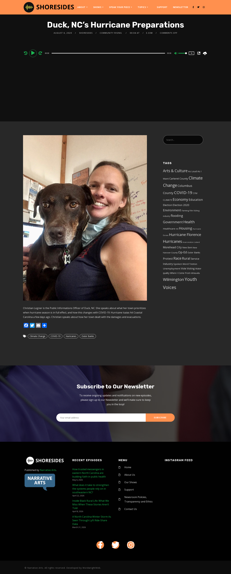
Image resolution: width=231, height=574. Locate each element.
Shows (97, 7)
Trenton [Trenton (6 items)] (193, 264)
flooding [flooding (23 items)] (177, 215)
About (81, 7)
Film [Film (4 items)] (191, 210)
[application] (108, 53)
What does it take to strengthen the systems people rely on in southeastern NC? (90, 488)
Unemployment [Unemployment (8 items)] (171, 268)
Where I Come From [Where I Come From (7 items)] (180, 273)
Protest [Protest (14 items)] (168, 258)
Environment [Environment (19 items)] (172, 210)
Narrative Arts (48, 470)
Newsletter (180, 7)
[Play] (33, 53)
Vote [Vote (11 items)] (183, 268)
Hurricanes (71, 336)
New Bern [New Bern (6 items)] (187, 247)
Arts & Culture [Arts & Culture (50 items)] (175, 170)
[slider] (108, 53)
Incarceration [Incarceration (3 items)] (188, 242)
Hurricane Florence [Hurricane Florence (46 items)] (185, 234)
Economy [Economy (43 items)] (180, 199)
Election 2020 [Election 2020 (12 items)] (181, 205)
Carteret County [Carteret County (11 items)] (178, 178)
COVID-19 (55, 336)
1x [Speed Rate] (191, 53)
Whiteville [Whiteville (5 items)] (195, 273)
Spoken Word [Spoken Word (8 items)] (181, 263)
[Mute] (175, 53)
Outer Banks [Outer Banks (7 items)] (194, 252)
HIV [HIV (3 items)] (177, 229)
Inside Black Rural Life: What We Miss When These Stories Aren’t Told (90, 504)
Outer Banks (88, 336)
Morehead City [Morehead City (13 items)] (172, 247)
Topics (142, 7)
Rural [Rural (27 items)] (186, 258)
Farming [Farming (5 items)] (185, 210)
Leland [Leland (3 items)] (197, 242)
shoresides (86, 33)
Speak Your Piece (119, 7)
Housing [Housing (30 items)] (185, 228)
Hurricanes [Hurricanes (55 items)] (172, 241)
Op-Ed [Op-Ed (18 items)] (182, 252)
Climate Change (37, 336)
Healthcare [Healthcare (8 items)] (169, 228)
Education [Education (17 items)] (196, 200)
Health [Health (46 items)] (189, 221)
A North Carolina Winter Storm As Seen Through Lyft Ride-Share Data (91, 520)
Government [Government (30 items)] (173, 222)
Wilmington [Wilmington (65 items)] (173, 279)
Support (162, 7)
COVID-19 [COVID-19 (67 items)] (183, 192)
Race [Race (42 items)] (177, 258)
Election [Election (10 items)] (167, 205)
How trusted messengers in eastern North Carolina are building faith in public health (89, 473)
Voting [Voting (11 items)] (191, 268)
